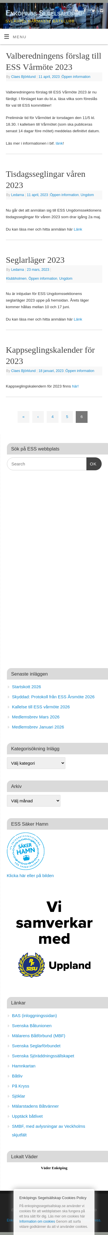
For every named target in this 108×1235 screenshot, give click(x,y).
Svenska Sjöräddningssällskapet (43, 1055)
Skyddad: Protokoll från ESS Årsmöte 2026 (53, 696)
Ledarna (17, 195)
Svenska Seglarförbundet (36, 1045)
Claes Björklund (23, 77)
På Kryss (20, 1085)
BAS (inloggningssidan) (34, 1015)
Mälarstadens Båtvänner (35, 1106)
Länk (78, 229)
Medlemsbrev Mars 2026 (36, 716)
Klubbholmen (16, 279)
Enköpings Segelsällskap (44, 13)
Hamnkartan (24, 1065)
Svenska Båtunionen (32, 1025)
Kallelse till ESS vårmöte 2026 (41, 706)
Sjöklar (18, 1096)
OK (91, 463)
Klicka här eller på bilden (30, 875)
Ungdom (87, 195)
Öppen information (76, 77)
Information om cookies (37, 1221)
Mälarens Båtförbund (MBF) (38, 1035)
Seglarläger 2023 (35, 259)
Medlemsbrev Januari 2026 (38, 726)
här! (75, 386)
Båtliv (17, 1075)
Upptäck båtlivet (27, 1116)
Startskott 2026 (26, 686)
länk (59, 143)
